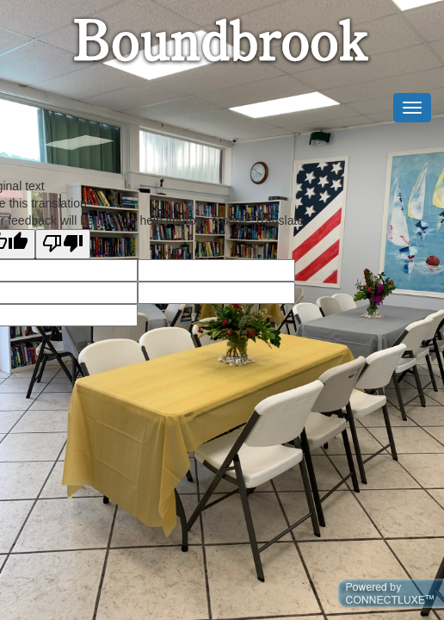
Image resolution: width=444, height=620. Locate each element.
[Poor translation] (62, 244)
